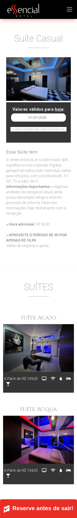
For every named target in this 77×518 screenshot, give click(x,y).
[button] (11, 79)
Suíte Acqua (38, 409)
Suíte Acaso (38, 317)
